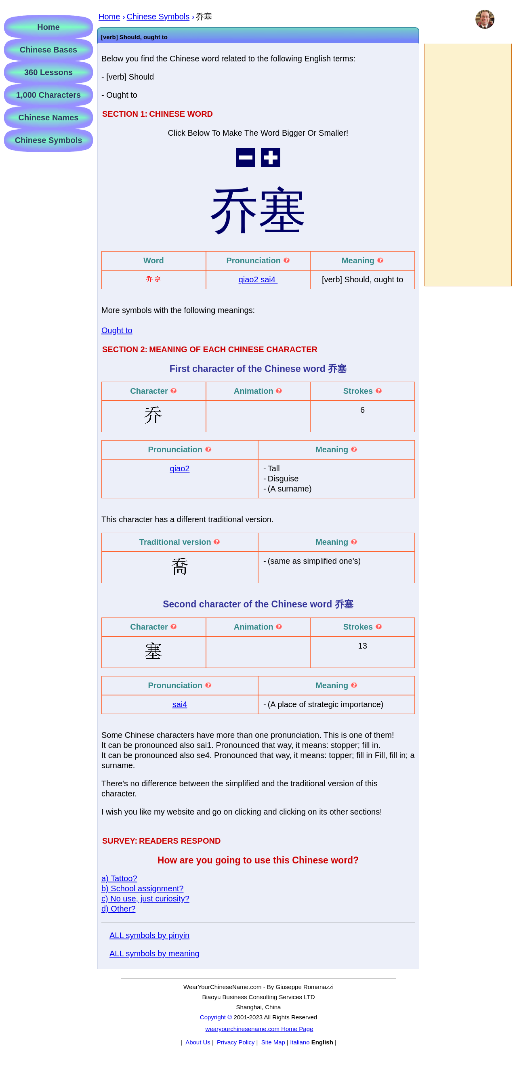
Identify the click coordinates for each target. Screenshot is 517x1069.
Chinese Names (49, 117)
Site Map (273, 1042)
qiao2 (250, 279)
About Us (197, 1042)
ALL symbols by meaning (154, 953)
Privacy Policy (235, 1042)
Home (48, 27)
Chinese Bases (48, 49)
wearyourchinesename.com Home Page (259, 1028)
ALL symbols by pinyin (149, 935)
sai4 (269, 279)
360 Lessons (48, 72)
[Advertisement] (468, 165)
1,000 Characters (48, 94)
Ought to (116, 330)
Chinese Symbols (48, 140)
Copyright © (216, 1017)
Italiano (299, 1042)
